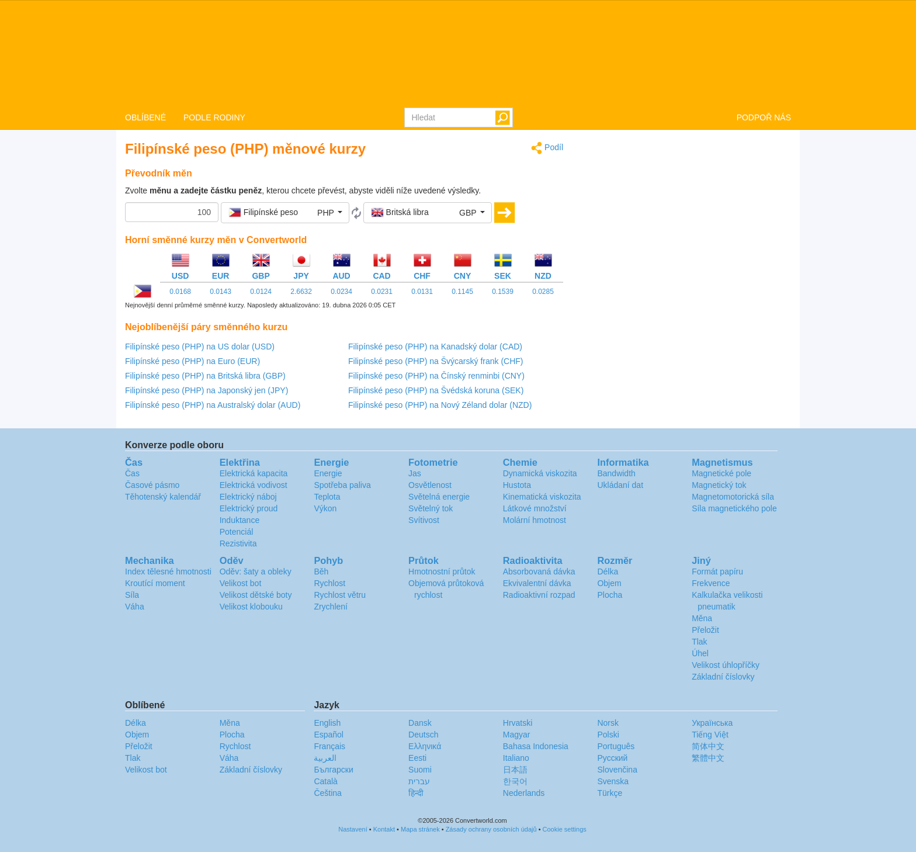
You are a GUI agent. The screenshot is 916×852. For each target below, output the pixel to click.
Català (325, 781)
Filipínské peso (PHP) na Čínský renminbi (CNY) (436, 375)
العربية (325, 758)
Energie (328, 473)
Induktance (240, 520)
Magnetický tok (719, 485)
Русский (612, 758)
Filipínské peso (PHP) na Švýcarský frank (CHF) (435, 361)
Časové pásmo (152, 485)
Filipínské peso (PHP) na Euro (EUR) (192, 361)
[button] (285, 212)
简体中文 (708, 746)
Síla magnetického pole (734, 508)
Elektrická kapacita (254, 473)
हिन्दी (416, 793)
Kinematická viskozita (542, 496)
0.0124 (261, 292)
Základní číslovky (723, 676)
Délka (607, 571)
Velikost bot (241, 583)
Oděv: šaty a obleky (256, 571)
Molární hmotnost (534, 520)
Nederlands (524, 793)
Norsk (608, 723)
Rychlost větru (340, 595)
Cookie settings (565, 829)
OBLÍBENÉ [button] (145, 117)
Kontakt (384, 829)
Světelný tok (430, 508)
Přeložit (705, 630)
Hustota (517, 485)
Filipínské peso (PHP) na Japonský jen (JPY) (206, 390)
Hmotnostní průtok (441, 571)
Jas (414, 473)
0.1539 (502, 292)
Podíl (547, 148)
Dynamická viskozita (540, 473)
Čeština (327, 793)
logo (458, 53)
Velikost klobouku (251, 606)
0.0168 (180, 292)
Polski (608, 734)
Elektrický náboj (248, 496)
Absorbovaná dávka (539, 571)
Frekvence (711, 583)
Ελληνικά (424, 746)
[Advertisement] (686, 223)
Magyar (516, 734)
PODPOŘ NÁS (764, 117)
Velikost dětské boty (256, 595)
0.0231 (382, 292)
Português (615, 746)
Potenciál (237, 531)
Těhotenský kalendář (163, 496)
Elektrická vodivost (253, 485)
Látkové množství (535, 508)
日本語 (515, 769)
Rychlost (329, 583)
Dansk (420, 723)
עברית (419, 781)
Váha (134, 606)
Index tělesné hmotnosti (168, 571)
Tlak (699, 641)
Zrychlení (331, 606)
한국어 (515, 781)
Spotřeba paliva (342, 485)
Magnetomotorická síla (733, 496)
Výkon (325, 508)
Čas (132, 473)
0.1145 (462, 292)
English (327, 723)
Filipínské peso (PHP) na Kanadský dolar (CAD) (435, 346)
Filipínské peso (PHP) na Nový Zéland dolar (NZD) (440, 405)
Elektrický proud (249, 508)
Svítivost (423, 520)
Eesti (417, 758)
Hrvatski (518, 723)
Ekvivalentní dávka (537, 583)
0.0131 (422, 292)
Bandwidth (616, 473)
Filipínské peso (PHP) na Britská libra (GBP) (205, 375)
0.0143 (220, 292)
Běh (321, 571)
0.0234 (341, 292)
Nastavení (352, 829)
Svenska (613, 781)
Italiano (516, 758)
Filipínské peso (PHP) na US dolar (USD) (200, 346)
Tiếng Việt (710, 734)
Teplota (327, 496)
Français (329, 746)
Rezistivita (238, 543)
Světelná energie (439, 496)
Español (329, 734)
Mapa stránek (420, 829)
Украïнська (712, 723)
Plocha (609, 595)
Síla (132, 595)
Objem (609, 583)
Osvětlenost (430, 485)
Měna (702, 618)
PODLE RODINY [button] (214, 117)
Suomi (420, 769)
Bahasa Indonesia (535, 746)
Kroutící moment (155, 583)
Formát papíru (717, 571)
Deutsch (423, 734)
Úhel (700, 653)
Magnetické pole (721, 473)
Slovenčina (617, 769)
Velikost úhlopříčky (725, 665)
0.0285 (543, 292)
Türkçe (609, 793)
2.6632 (301, 292)
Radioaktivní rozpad (539, 595)
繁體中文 (708, 758)
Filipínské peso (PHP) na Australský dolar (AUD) (212, 405)
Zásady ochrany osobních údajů (491, 829)
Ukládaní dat (620, 485)
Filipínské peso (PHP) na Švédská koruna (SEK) (435, 390)
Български (333, 769)
